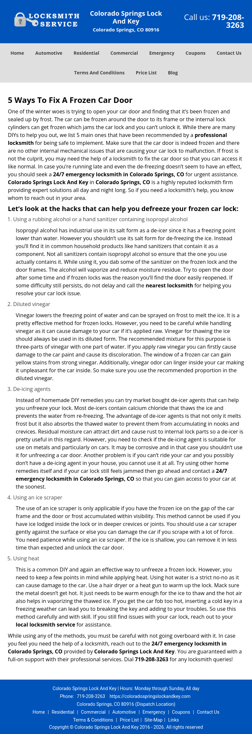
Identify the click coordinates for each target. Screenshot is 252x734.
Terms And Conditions (99, 72)
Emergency (162, 53)
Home (17, 53)
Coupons (195, 53)
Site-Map (153, 720)
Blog (173, 72)
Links (173, 720)
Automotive (49, 53)
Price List (146, 72)
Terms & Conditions (93, 720)
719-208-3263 (228, 20)
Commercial (124, 53)
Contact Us (229, 53)
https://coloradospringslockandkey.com (150, 696)
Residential (86, 53)
